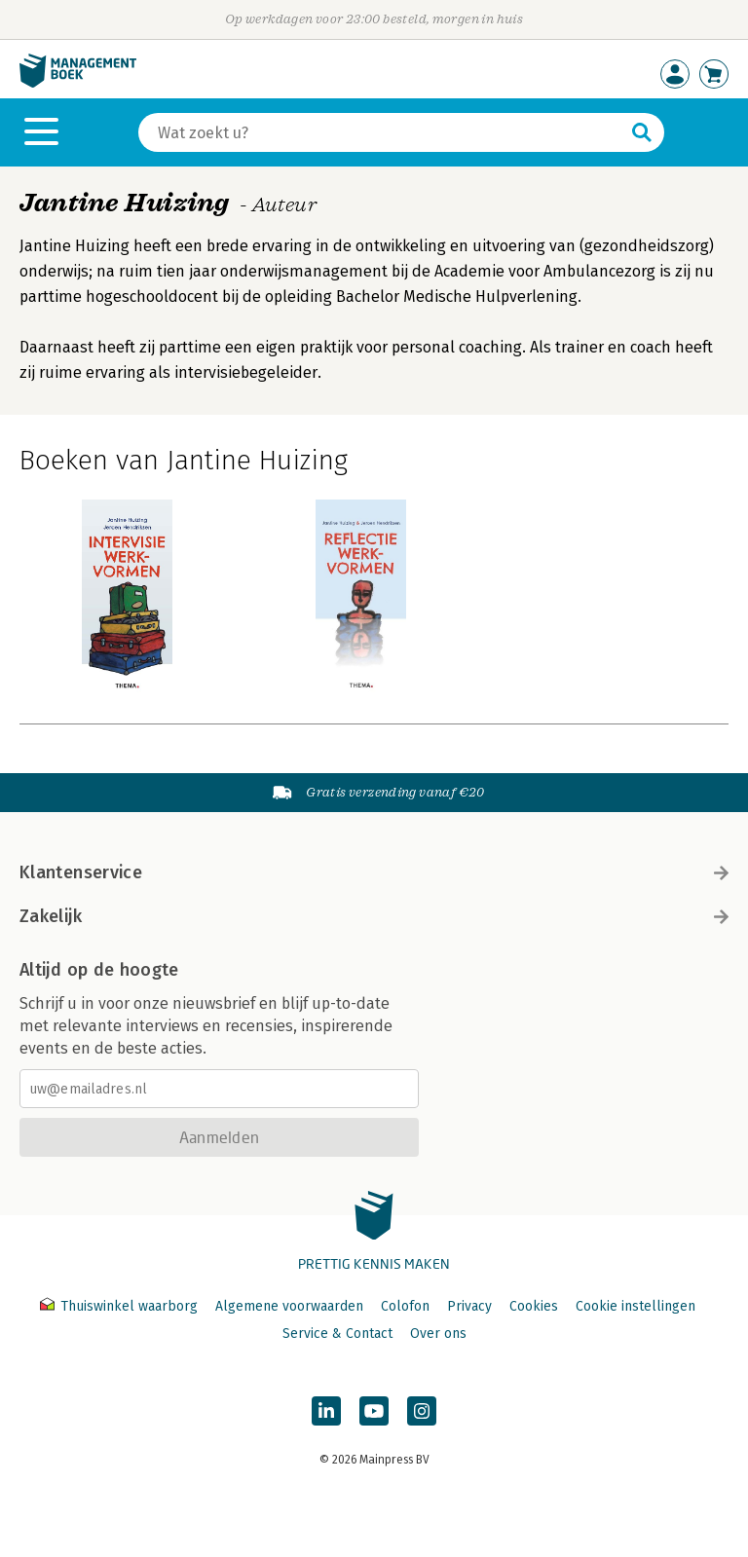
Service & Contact (337, 1333)
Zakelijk (374, 916)
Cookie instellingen (635, 1306)
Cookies (533, 1306)
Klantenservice (374, 872)
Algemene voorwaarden (289, 1306)
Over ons (438, 1333)
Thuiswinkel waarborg (121, 1306)
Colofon (405, 1306)
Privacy (469, 1306)
